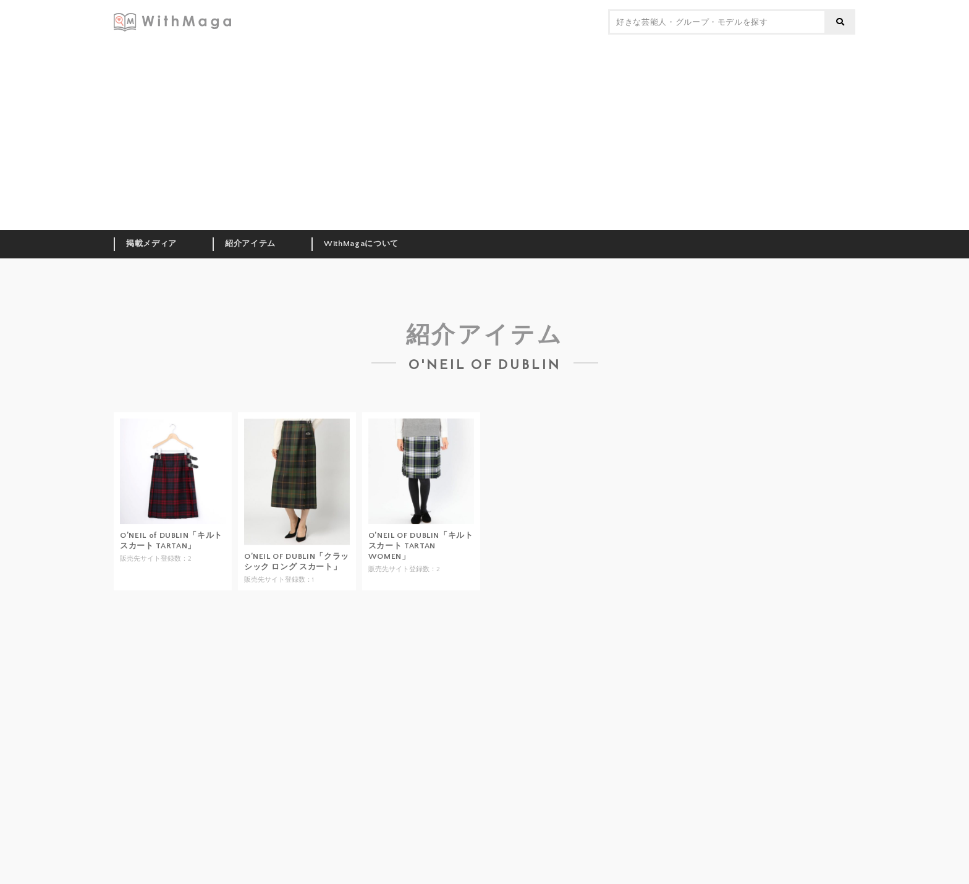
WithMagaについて (361, 243)
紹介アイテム (250, 243)
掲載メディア (151, 243)
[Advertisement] (484, 137)
